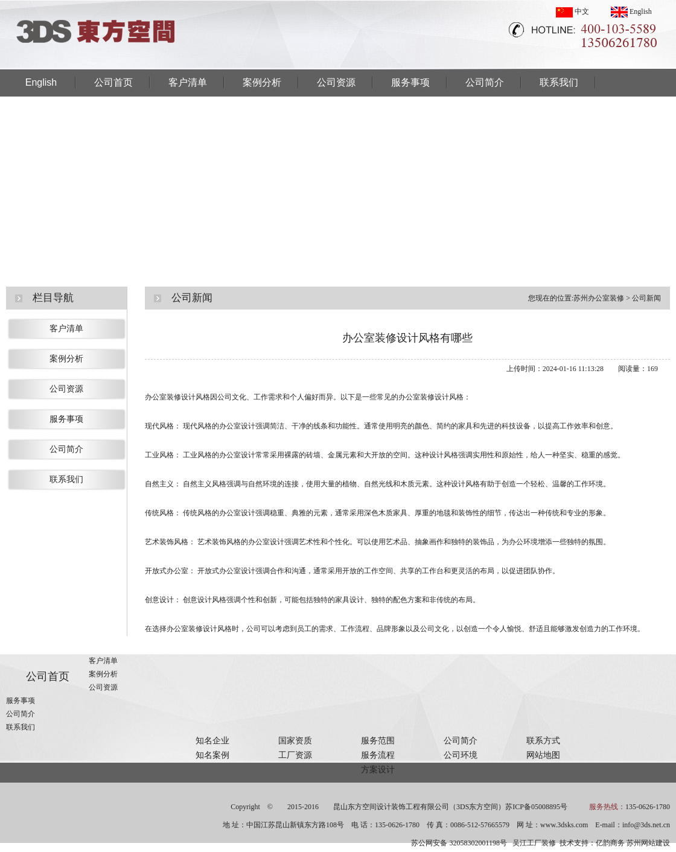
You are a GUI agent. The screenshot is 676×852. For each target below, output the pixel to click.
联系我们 (559, 82)
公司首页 (113, 82)
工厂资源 (295, 755)
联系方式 (543, 740)
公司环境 (460, 755)
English (631, 11)
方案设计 (378, 769)
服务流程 (378, 755)
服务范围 (378, 740)
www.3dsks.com (564, 825)
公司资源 (336, 82)
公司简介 (484, 82)
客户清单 (187, 82)
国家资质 (295, 740)
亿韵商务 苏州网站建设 (633, 843)
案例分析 (262, 82)
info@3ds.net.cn (646, 825)
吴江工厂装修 (534, 843)
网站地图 (543, 755)
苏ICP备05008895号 (536, 807)
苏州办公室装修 (598, 298)
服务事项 (410, 82)
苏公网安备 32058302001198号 (459, 843)
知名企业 (212, 740)
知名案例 (212, 755)
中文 (572, 11)
